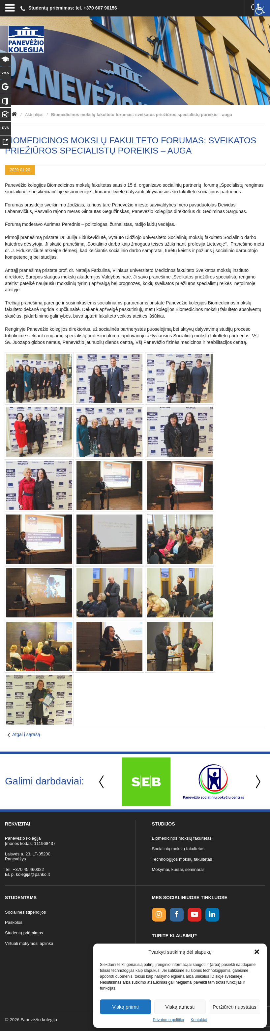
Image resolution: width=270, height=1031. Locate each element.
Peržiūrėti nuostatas (234, 1007)
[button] (257, 951)
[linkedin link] (212, 915)
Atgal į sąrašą (26, 734)
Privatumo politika (168, 1020)
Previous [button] (102, 782)
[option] (146, 781)
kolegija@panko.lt (33, 874)
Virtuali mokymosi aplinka (29, 943)
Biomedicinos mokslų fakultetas (182, 838)
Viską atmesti (180, 1007)
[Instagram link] (159, 915)
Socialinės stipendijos (25, 912)
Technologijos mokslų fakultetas (182, 859)
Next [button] (257, 782)
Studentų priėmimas (24, 932)
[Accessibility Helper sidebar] (262, 8)
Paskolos (13, 922)
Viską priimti (125, 1007)
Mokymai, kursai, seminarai (178, 869)
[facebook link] (177, 915)
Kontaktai (199, 1020)
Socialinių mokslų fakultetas (178, 848)
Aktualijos (34, 114)
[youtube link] (194, 915)
